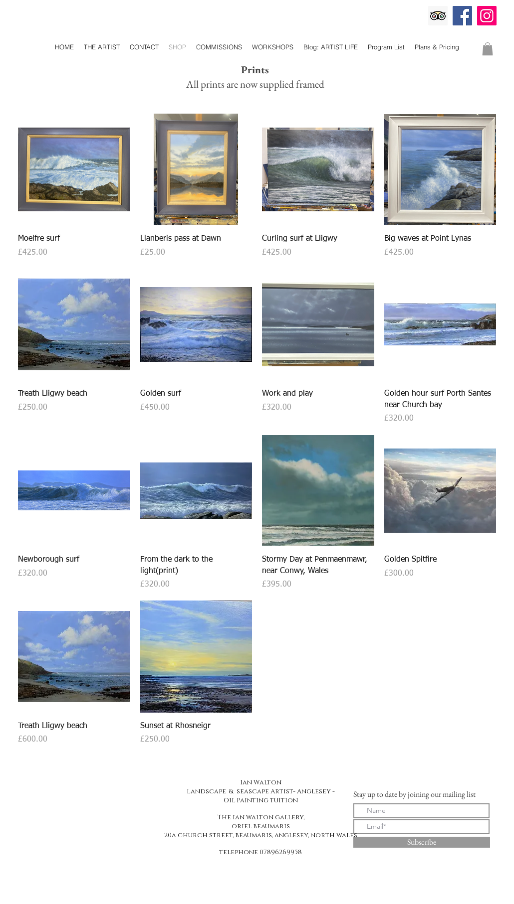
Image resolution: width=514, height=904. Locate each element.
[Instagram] (487, 15)
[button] (487, 48)
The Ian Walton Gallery (255, 28)
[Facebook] (462, 15)
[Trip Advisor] (438, 15)
